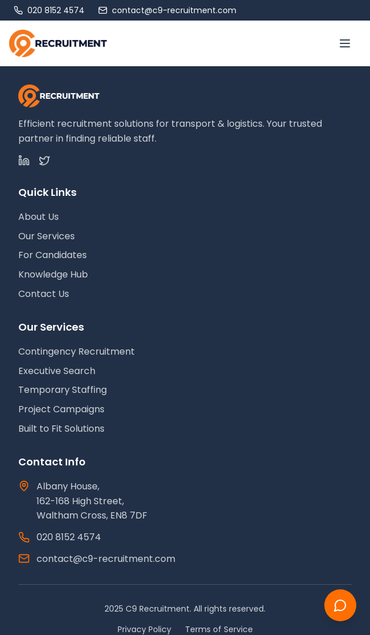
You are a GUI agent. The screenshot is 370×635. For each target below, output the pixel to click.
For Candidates (52, 255)
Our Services (46, 236)
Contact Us (43, 293)
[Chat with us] (340, 605)
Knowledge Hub (53, 274)
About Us (38, 216)
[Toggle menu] (344, 43)
